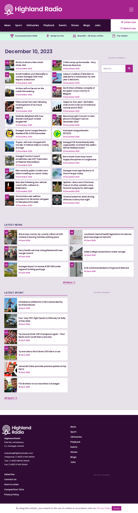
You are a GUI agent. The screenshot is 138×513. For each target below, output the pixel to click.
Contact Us (10, 479)
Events (70, 26)
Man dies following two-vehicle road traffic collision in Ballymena (32, 187)
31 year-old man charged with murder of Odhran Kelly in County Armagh (31, 147)
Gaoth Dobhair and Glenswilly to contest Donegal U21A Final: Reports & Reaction (31, 79)
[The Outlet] (114, 38)
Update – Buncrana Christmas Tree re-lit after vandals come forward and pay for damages (79, 187)
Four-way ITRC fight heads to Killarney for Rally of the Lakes (39, 324)
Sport (20, 26)
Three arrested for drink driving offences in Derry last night (79, 200)
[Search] (129, 71)
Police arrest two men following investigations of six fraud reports (32, 107)
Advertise (9, 474)
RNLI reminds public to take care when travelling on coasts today (32, 174)
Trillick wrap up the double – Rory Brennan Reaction (77, 66)
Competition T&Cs (14, 489)
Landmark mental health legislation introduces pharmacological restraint (104, 240)
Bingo (98, 26)
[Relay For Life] (47, 38)
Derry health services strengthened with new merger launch (41, 257)
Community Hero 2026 (26, 38)
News (7, 26)
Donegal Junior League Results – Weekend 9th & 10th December (32, 134)
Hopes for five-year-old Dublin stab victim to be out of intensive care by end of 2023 (79, 107)
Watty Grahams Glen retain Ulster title (30, 66)
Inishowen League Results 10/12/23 (76, 134)
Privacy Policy (11, 494)
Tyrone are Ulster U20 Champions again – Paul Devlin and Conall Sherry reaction (39, 340)
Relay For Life (58, 38)
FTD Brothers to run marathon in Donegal (39, 388)
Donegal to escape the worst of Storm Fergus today (79, 174)
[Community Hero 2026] (10, 38)
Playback (55, 26)
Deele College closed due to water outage (106, 256)
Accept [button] (116, 508)
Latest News (13, 229)
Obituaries (36, 26)
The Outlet (123, 38)
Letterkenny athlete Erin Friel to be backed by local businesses (41, 308)
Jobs (73, 462)
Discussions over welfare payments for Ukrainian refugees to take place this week (30, 202)
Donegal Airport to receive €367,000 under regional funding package (40, 273)
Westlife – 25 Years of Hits (91, 38)
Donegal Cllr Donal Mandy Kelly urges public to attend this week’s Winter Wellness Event (79, 147)
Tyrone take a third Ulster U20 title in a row (40, 356)
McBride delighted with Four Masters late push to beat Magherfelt (30, 121)
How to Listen (11, 484)
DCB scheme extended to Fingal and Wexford (107, 272)
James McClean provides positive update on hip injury (41, 372)
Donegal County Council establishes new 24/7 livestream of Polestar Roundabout (32, 161)
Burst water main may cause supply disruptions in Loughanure (78, 161)
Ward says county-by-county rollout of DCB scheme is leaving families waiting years (41, 240)
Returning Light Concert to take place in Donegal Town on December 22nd (79, 121)
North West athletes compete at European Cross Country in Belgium (78, 93)
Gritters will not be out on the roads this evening (31, 92)
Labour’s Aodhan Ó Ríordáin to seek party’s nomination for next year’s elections (79, 79)
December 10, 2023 (35, 53)
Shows (85, 26)
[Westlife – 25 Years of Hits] (74, 38)
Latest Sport (14, 297)
